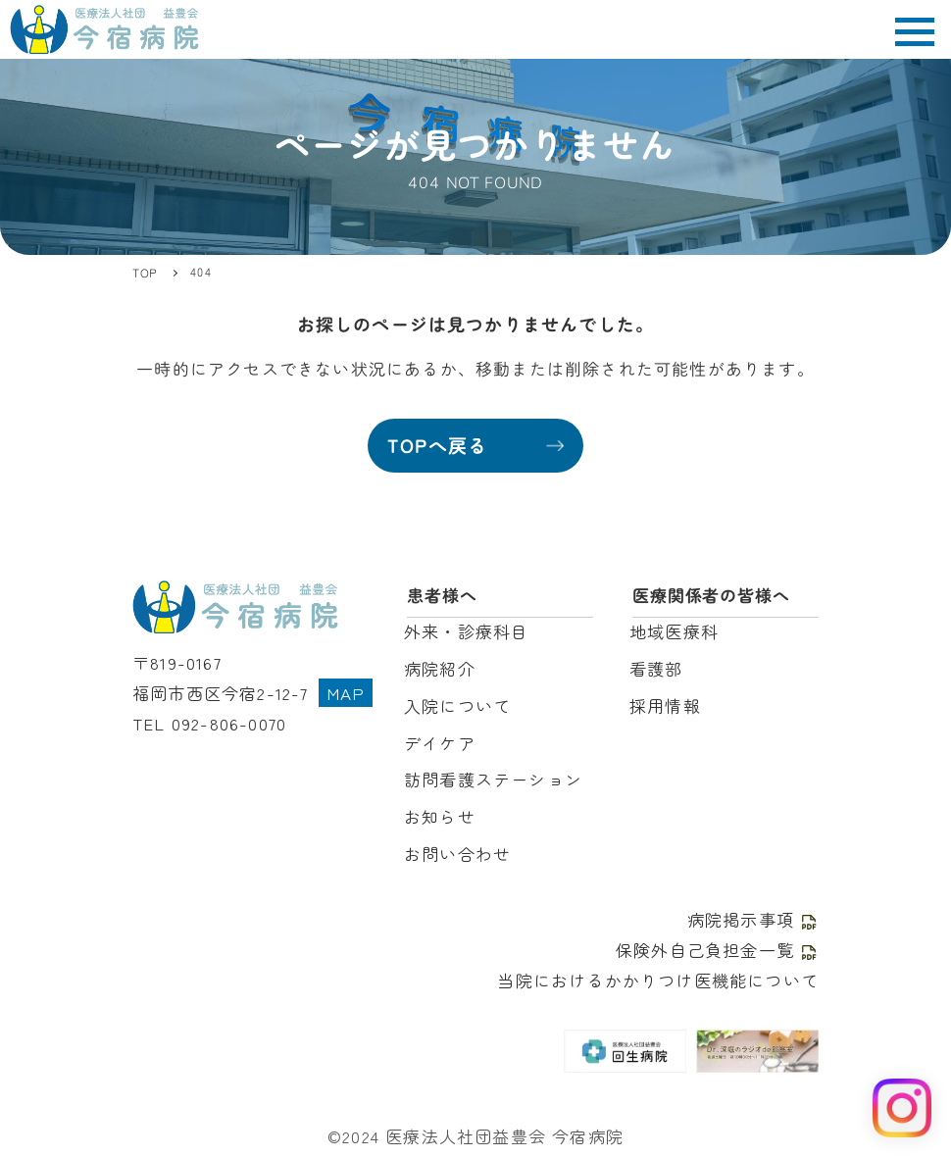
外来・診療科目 (466, 631)
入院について (457, 705)
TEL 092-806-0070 (209, 723)
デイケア (440, 742)
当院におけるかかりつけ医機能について (658, 980)
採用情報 (665, 705)
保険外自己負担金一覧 (717, 949)
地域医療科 (674, 631)
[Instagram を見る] (902, 1108)
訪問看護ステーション (493, 779)
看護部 (656, 668)
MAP (346, 692)
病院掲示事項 (753, 919)
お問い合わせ (457, 853)
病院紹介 (440, 668)
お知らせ (440, 816)
